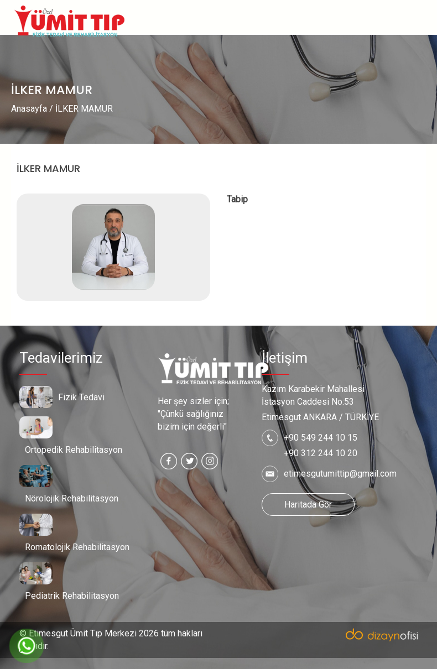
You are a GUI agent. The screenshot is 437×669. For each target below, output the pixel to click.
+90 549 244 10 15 (320, 437)
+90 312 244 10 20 (320, 453)
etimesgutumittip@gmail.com (340, 473)
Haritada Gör (308, 504)
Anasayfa (29, 108)
